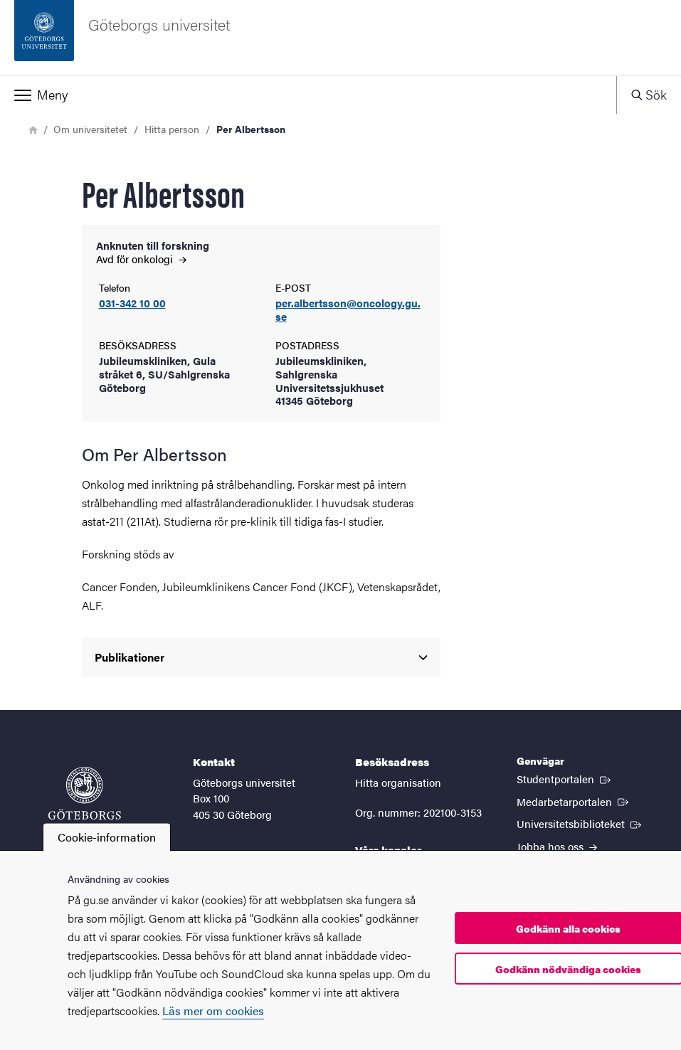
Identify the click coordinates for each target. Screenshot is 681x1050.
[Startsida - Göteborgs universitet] (340, 37)
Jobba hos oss (557, 846)
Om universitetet (90, 129)
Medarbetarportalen (574, 801)
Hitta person (171, 129)
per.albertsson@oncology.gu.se (348, 310)
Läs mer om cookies (213, 1010)
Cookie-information (107, 837)
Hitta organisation (398, 782)
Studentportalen (565, 778)
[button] (308, 94)
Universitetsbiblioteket (580, 823)
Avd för (141, 259)
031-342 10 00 (132, 303)
